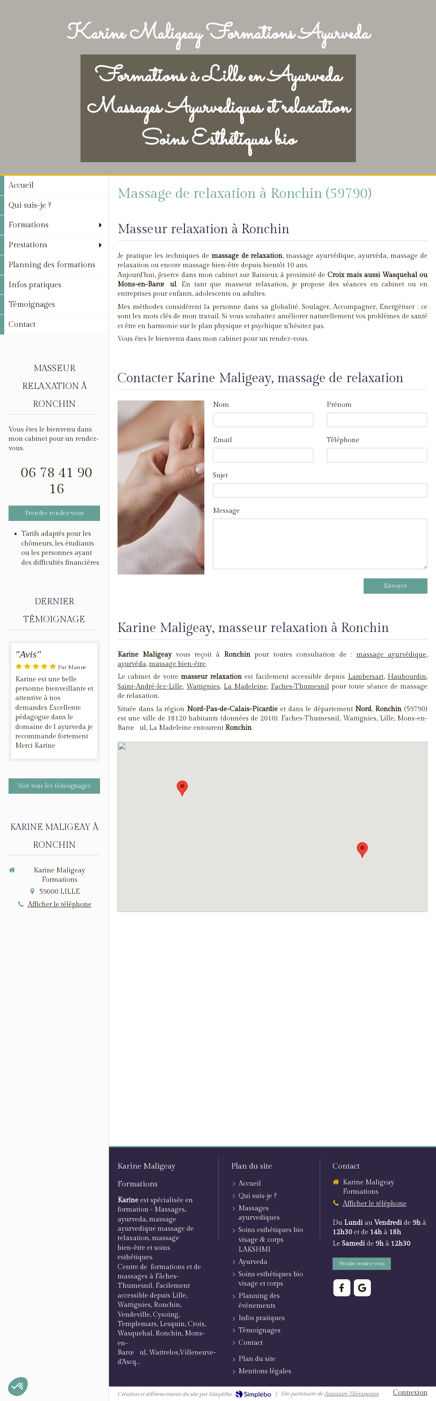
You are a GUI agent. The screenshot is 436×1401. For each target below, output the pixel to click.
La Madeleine (245, 687)
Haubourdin (406, 677)
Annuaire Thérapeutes (351, 1393)
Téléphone (343, 440)
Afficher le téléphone (60, 905)
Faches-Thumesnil (300, 687)
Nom (221, 405)
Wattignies (203, 687)
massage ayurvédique (391, 655)
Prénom (339, 405)
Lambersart (366, 677)
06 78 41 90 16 (56, 481)
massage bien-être (177, 664)
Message (226, 511)
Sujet (220, 476)
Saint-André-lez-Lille (150, 687)
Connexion (410, 1393)
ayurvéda (132, 664)
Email (222, 440)
